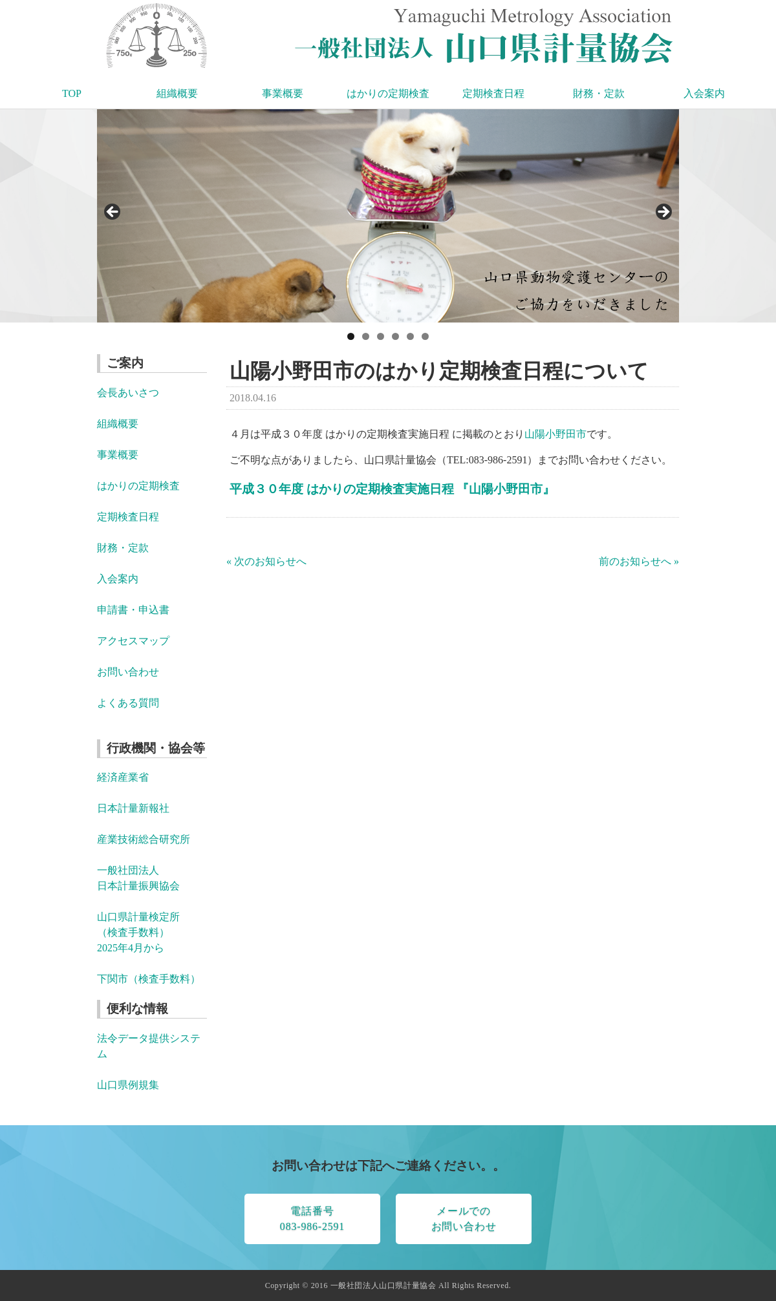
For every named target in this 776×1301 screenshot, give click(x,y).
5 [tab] (410, 336)
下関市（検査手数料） (148, 978)
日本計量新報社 (133, 808)
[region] (388, 216)
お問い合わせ (128, 671)
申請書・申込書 (133, 609)
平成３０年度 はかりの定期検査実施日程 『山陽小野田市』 (392, 489)
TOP (71, 93)
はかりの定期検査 (388, 93)
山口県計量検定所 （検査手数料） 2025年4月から (138, 932)
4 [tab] (395, 336)
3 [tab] (380, 336)
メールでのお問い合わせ (464, 1218)
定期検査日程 (493, 93)
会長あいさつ (128, 392)
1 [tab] (350, 336)
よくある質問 (128, 702)
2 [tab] (365, 336)
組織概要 (177, 93)
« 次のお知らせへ (266, 561)
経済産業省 (123, 777)
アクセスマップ (133, 640)
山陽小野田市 (555, 433)
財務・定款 (599, 93)
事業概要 (282, 93)
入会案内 (704, 93)
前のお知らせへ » (639, 561)
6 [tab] (425, 336)
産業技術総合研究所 (143, 839)
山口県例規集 (128, 1084)
